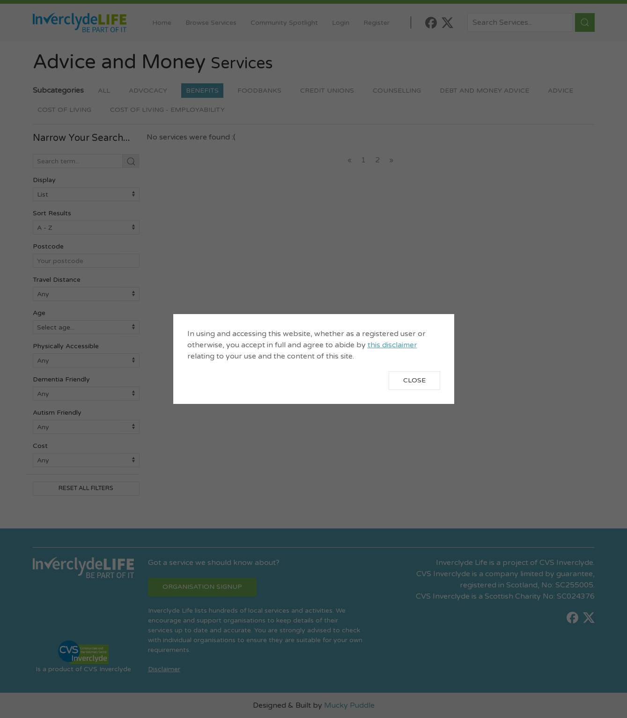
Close (414, 380)
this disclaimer (392, 345)
